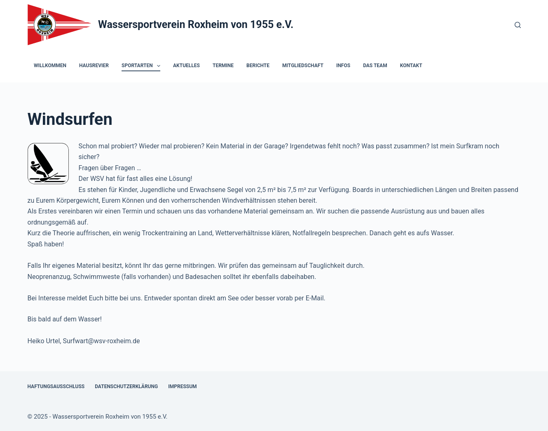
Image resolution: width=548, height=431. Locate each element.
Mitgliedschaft (302, 65)
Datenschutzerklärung (126, 386)
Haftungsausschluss (56, 386)
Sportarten (143, 66)
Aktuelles (186, 65)
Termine (223, 65)
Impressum (182, 386)
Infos (343, 65)
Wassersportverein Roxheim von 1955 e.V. (195, 24)
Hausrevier (94, 65)
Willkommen (50, 65)
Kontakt (411, 65)
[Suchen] (518, 25)
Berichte (257, 65)
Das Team (375, 65)
